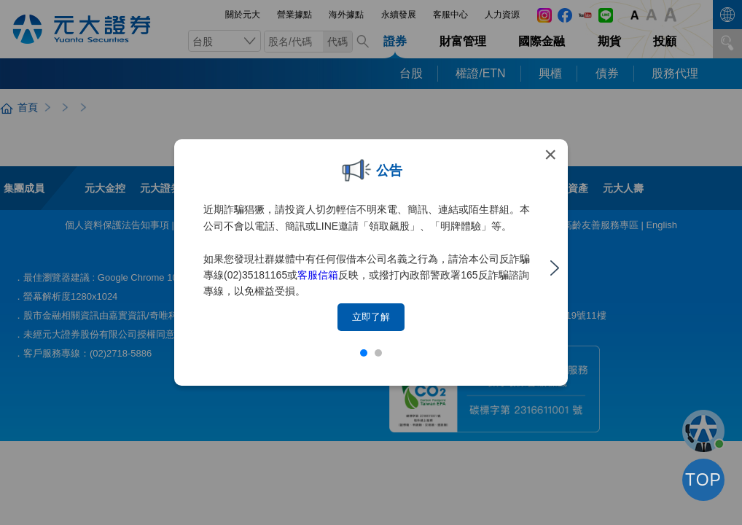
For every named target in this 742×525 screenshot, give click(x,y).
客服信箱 (317, 275)
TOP (703, 479)
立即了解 (371, 316)
